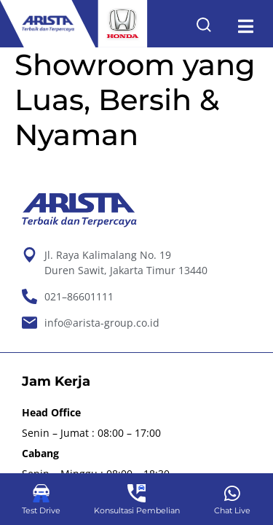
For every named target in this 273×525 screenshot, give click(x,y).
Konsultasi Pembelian (137, 510)
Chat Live (232, 510)
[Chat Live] (232, 493)
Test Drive (41, 510)
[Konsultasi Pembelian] (136, 493)
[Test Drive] (41, 493)
